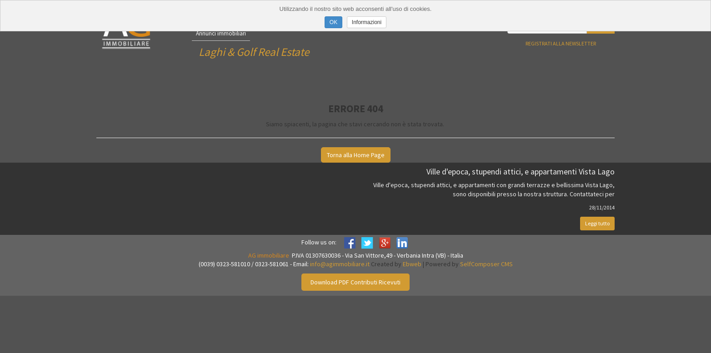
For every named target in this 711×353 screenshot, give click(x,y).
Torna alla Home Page (356, 155)
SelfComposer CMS (486, 264)
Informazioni (366, 22)
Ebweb (412, 264)
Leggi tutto (597, 223)
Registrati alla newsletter (561, 43)
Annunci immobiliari (221, 33)
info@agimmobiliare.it (340, 264)
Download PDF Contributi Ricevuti (355, 282)
